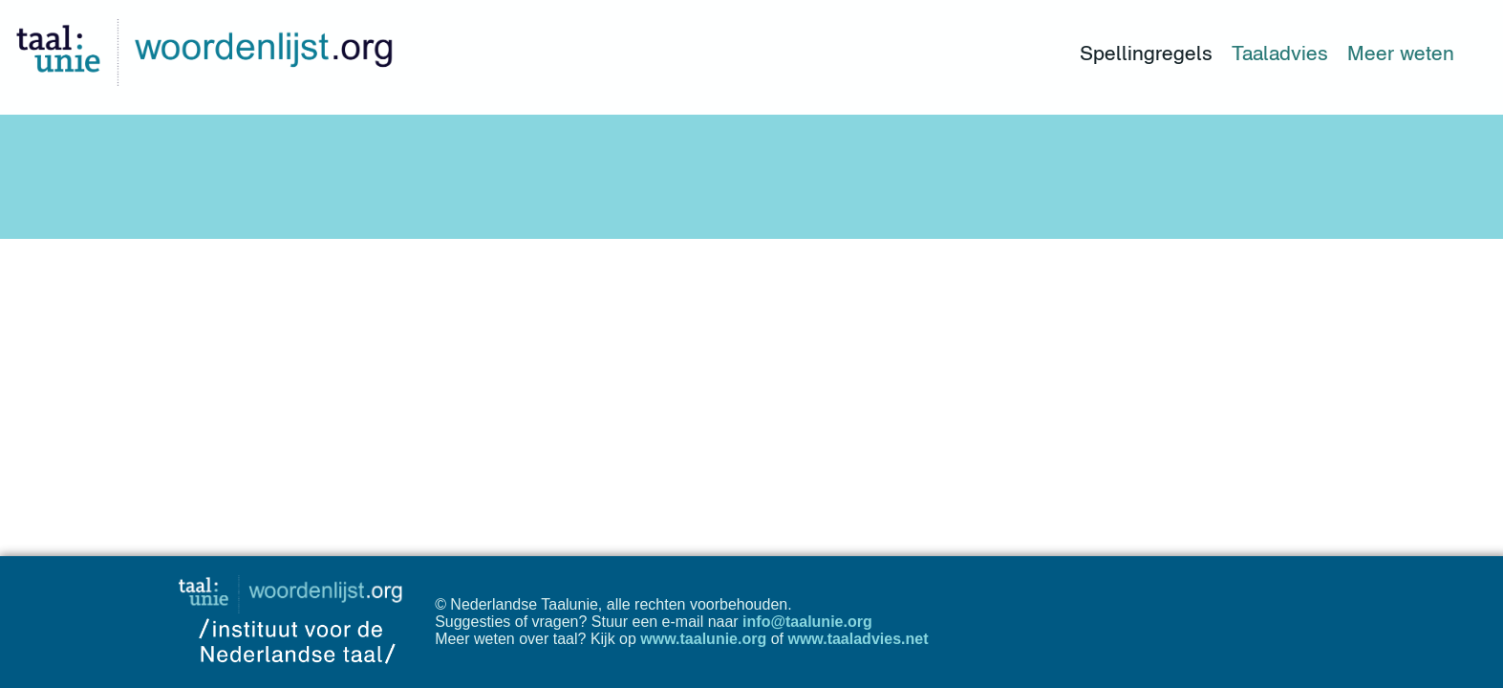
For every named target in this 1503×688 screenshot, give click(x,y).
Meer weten (1400, 53)
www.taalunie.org (703, 639)
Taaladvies (1280, 53)
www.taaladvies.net (857, 639)
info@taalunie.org (807, 621)
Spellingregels (1146, 53)
